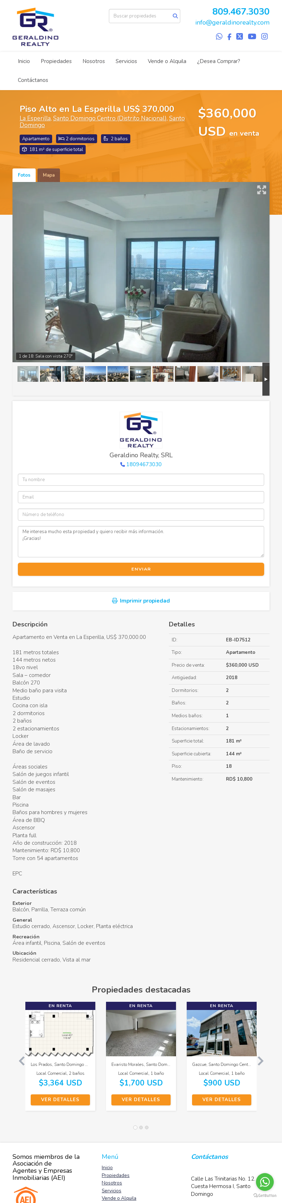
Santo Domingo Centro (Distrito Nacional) (110, 118)
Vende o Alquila (167, 61)
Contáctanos (33, 80)
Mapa (49, 175)
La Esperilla (35, 118)
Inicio (24, 61)
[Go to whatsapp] (265, 1182)
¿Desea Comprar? (218, 61)
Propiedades (56, 61)
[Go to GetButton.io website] (264, 1195)
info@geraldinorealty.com (232, 22)
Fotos (24, 175)
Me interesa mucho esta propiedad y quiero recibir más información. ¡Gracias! (141, 541)
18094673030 (144, 464)
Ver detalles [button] (60, 1100)
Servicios (126, 61)
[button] (18, 1060)
